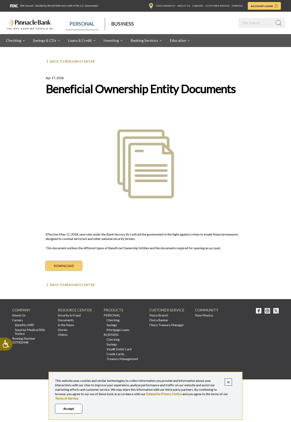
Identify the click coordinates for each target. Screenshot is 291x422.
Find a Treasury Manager (166, 325)
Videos (62, 334)
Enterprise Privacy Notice (164, 394)
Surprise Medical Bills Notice (30, 331)
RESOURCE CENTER (75, 310)
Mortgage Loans (118, 330)
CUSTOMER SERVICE (167, 310)
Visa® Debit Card (119, 349)
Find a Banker (158, 320)
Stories (62, 330)
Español (237, 5)
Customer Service (217, 5)
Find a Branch (162, 6)
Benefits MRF (24, 325)
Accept (68, 408)
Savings (111, 325)
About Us (183, 5)
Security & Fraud (69, 315)
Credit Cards (115, 354)
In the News (66, 325)
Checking (113, 320)
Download (64, 266)
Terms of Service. (67, 398)
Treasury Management (122, 359)
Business (122, 24)
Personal (82, 24)
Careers (197, 5)
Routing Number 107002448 (23, 340)
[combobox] (256, 23)
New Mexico (204, 315)
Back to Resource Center (72, 61)
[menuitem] (82, 24)
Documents (66, 320)
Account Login (264, 6)
